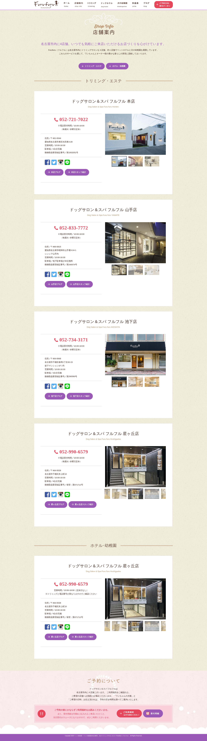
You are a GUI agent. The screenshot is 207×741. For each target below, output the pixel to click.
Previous (103, 134)
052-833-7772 (71, 228)
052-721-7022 (71, 119)
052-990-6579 (71, 451)
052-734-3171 (71, 339)
